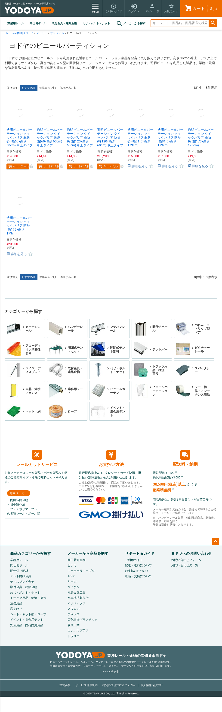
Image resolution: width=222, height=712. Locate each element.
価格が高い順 (68, 87)
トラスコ (74, 636)
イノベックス (77, 603)
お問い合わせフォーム (186, 560)
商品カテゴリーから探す (30, 553)
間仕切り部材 (19, 571)
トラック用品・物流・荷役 (28, 598)
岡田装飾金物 (77, 560)
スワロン (74, 608)
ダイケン (74, 587)
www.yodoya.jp (111, 671)
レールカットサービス (37, 458)
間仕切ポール (38, 23)
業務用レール (15, 23)
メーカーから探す (130, 23)
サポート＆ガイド (139, 553)
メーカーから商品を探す (88, 553)
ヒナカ (72, 565)
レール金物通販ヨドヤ (20, 33)
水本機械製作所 (78, 598)
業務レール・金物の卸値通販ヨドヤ (111, 655)
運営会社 (65, 685)
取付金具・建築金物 (64, 23)
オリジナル (57, 33)
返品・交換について (138, 576)
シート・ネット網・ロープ (28, 614)
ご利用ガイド (134, 560)
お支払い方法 (111, 458)
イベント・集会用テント (26, 619)
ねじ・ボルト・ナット (96, 23)
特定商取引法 (119, 685)
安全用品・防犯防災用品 (26, 625)
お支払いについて (137, 571)
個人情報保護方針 (152, 685)
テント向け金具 (20, 576)
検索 (213, 23)
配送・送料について (138, 565)
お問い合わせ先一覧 (184, 565)
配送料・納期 (185, 458)
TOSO (71, 576)
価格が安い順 (47, 87)
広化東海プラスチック (83, 619)
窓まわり (16, 608)
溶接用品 (16, 603)
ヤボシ (72, 581)
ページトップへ (215, 541)
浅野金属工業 (77, 592)
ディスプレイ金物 (22, 581)
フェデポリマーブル (81, 571)
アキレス (74, 614)
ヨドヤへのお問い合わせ (191, 553)
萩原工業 (74, 625)
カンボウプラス (78, 630)
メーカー (41, 33)
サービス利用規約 (86, 685)
